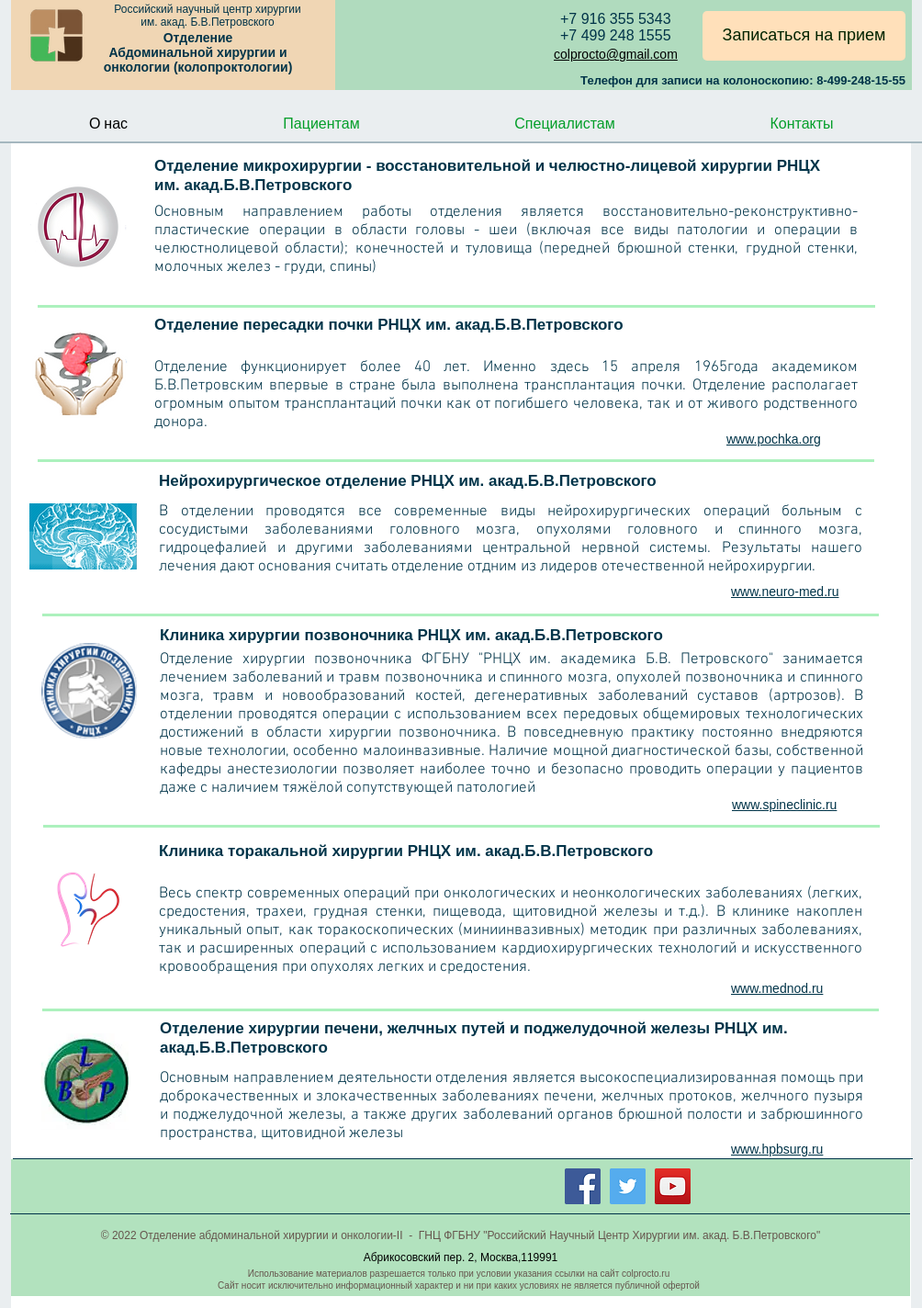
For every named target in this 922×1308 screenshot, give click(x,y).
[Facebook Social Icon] (583, 1186)
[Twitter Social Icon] (628, 1186)
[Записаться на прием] (804, 36)
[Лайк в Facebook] (801, 1183)
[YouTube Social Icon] (673, 1186)
